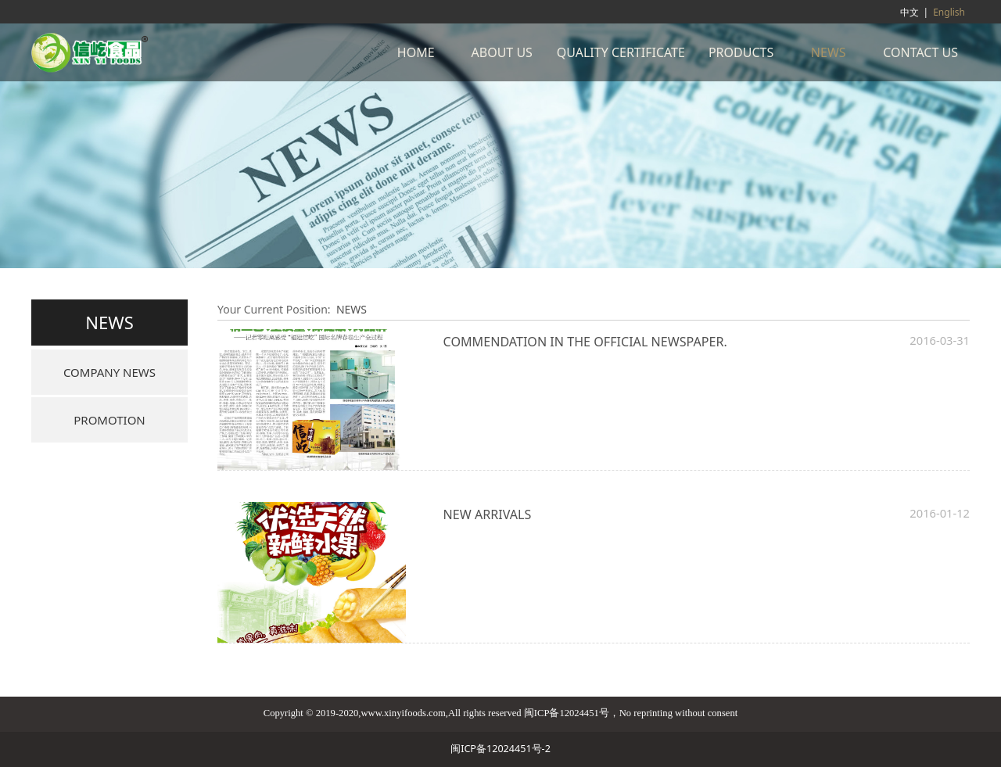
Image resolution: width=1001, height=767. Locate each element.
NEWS (828, 52)
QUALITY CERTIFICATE (621, 52)
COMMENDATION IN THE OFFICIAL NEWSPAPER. (585, 341)
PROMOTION (109, 420)
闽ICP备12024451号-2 (500, 748)
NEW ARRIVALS (487, 514)
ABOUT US (502, 52)
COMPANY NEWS (109, 372)
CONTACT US (920, 52)
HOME (416, 52)
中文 (909, 12)
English (949, 12)
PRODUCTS (741, 52)
